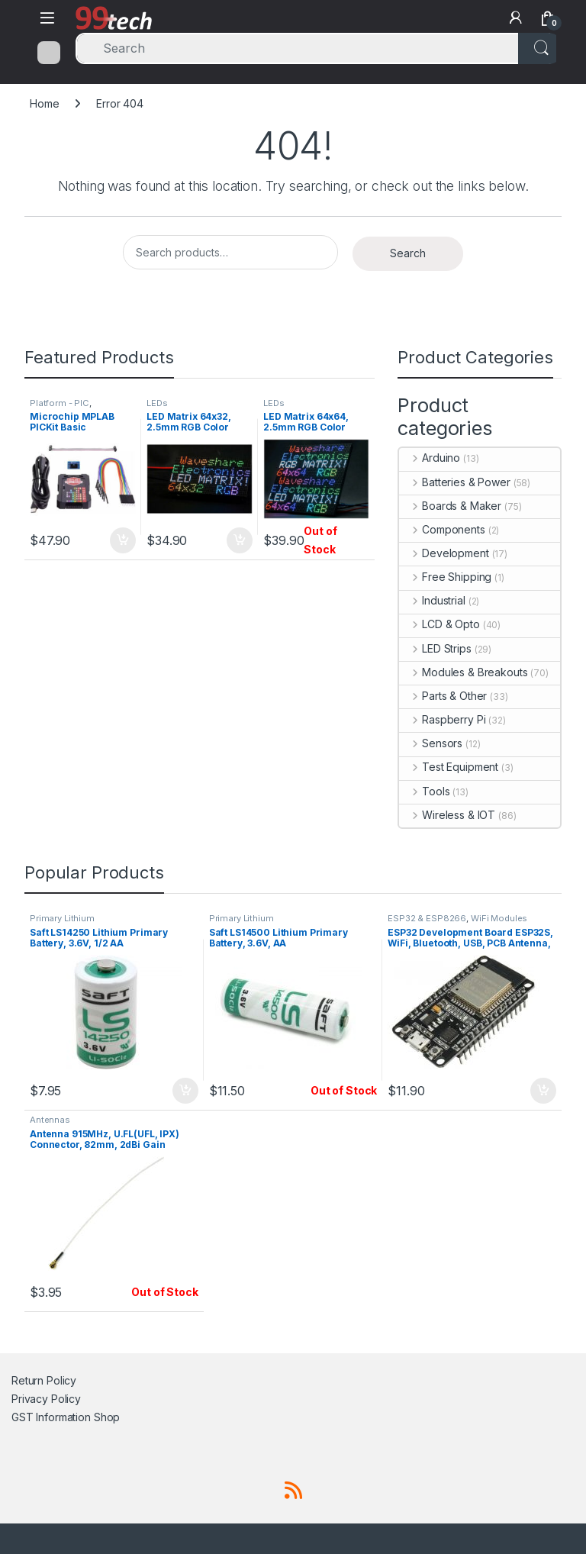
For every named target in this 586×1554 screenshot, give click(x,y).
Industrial (432, 600)
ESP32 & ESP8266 (427, 918)
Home (44, 103)
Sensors (430, 743)
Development (443, 552)
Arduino (429, 457)
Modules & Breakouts (463, 672)
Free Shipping (445, 576)
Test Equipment (448, 766)
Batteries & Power (454, 482)
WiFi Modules (499, 918)
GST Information (51, 1417)
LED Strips (435, 648)
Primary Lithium (62, 918)
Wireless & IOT (447, 814)
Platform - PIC (59, 403)
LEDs (156, 403)
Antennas (50, 1119)
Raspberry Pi (442, 719)
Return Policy (43, 1380)
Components (442, 529)
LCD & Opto (439, 623)
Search (408, 253)
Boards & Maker (450, 505)
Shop (107, 1417)
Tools (424, 791)
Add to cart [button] (123, 540)
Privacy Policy (46, 1398)
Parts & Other (443, 695)
